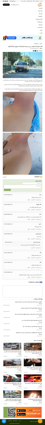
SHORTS (40, 16)
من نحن (19, 420)
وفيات (41, 30)
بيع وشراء (40, 24)
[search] (15, 4)
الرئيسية (40, 8)
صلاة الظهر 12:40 (12, 1)
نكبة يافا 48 (40, 22)
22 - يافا (24, 1)
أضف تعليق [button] (7, 189)
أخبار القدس (40, 27)
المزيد (41, 33)
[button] (32, 200)
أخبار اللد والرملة (39, 19)
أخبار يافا (40, 13)
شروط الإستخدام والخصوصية (15, 423)
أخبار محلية (40, 11)
